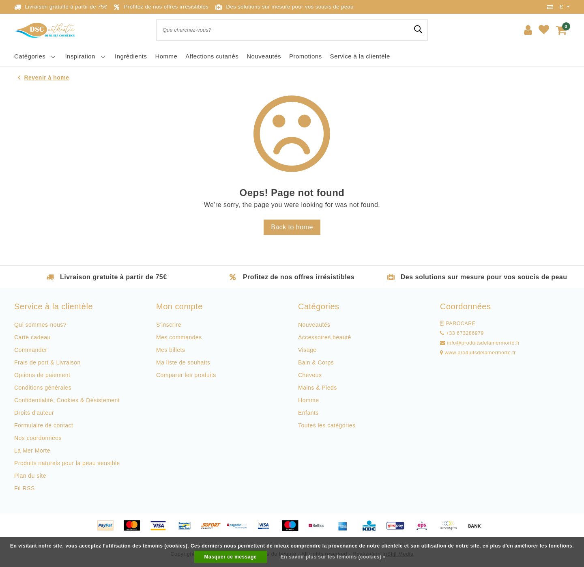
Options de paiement (42, 375)
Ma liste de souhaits (183, 362)
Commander (30, 350)
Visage (307, 350)
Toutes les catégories (327, 425)
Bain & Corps (316, 362)
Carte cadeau (32, 337)
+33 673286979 (462, 333)
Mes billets (170, 350)
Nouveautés (314, 324)
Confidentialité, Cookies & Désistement (67, 400)
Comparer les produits (186, 375)
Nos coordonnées (38, 438)
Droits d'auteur (34, 413)
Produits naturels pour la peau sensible (67, 463)
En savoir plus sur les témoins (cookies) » (333, 557)
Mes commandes (179, 337)
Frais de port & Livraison (47, 362)
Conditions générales (42, 387)
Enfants (308, 413)
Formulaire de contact (43, 425)
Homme (308, 400)
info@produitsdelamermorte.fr (480, 343)
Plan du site (30, 475)
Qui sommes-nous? (40, 324)
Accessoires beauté (324, 337)
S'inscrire (168, 324)
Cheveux (310, 375)
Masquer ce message (230, 557)
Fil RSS (24, 488)
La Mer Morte (32, 450)
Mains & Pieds (317, 387)
